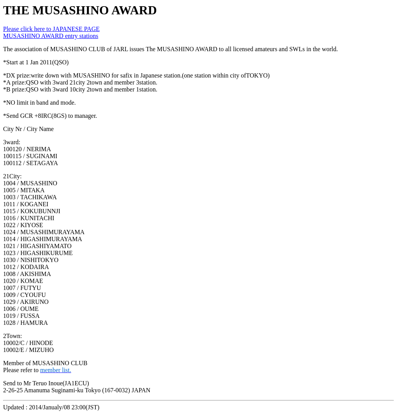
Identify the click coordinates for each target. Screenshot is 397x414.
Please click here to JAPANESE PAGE (51, 29)
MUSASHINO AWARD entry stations (50, 36)
